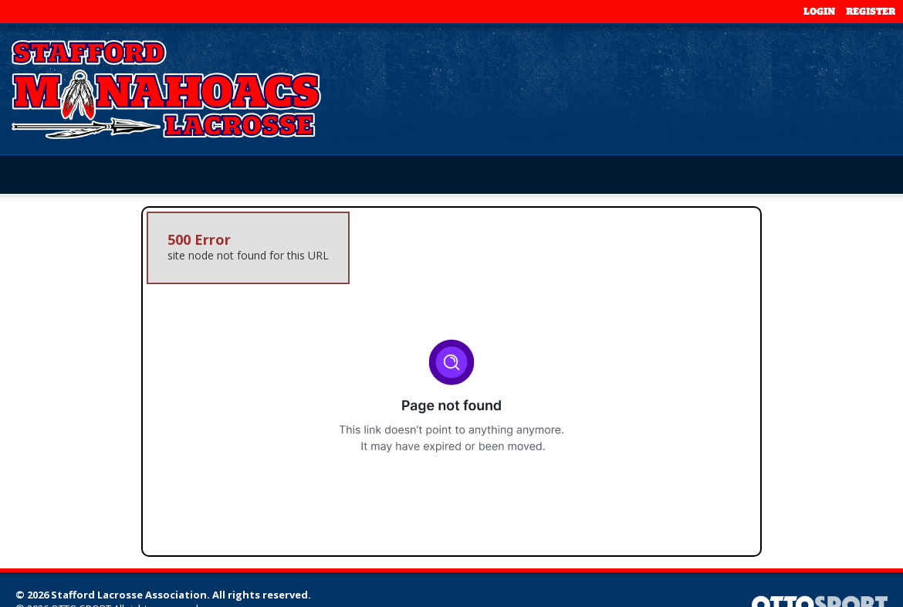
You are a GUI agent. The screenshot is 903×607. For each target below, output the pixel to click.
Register (870, 11)
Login (819, 11)
